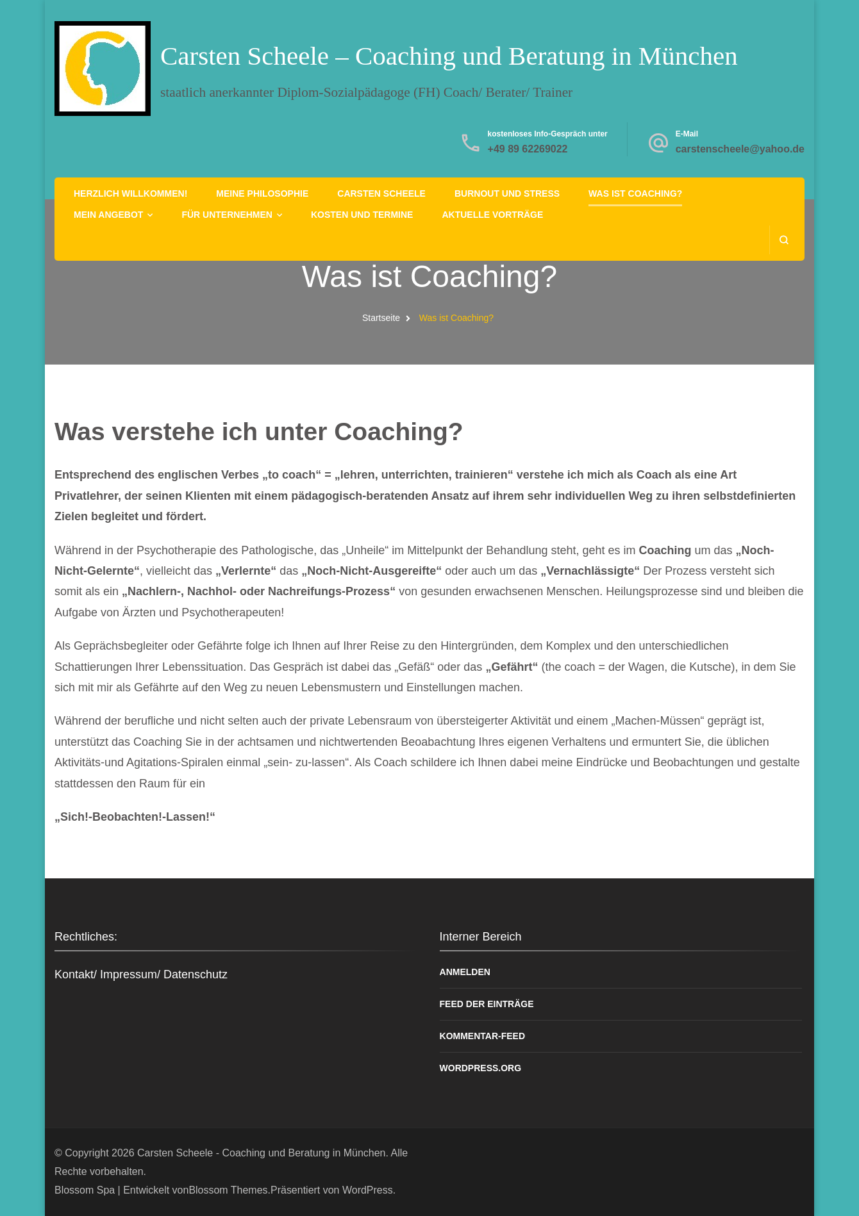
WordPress (367, 1190)
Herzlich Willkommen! (130, 193)
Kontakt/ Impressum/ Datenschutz (141, 974)
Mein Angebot (108, 215)
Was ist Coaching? (635, 193)
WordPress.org (481, 1068)
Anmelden (465, 972)
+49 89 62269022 (528, 149)
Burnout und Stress (507, 193)
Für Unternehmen (226, 215)
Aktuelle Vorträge (492, 215)
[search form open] (783, 240)
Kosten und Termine (362, 215)
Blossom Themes (227, 1190)
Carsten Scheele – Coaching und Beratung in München (449, 55)
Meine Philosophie (262, 193)
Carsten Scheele (381, 193)
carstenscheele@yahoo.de (740, 149)
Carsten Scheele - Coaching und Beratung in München (261, 1152)
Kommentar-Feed (483, 1036)
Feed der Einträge (487, 1004)
